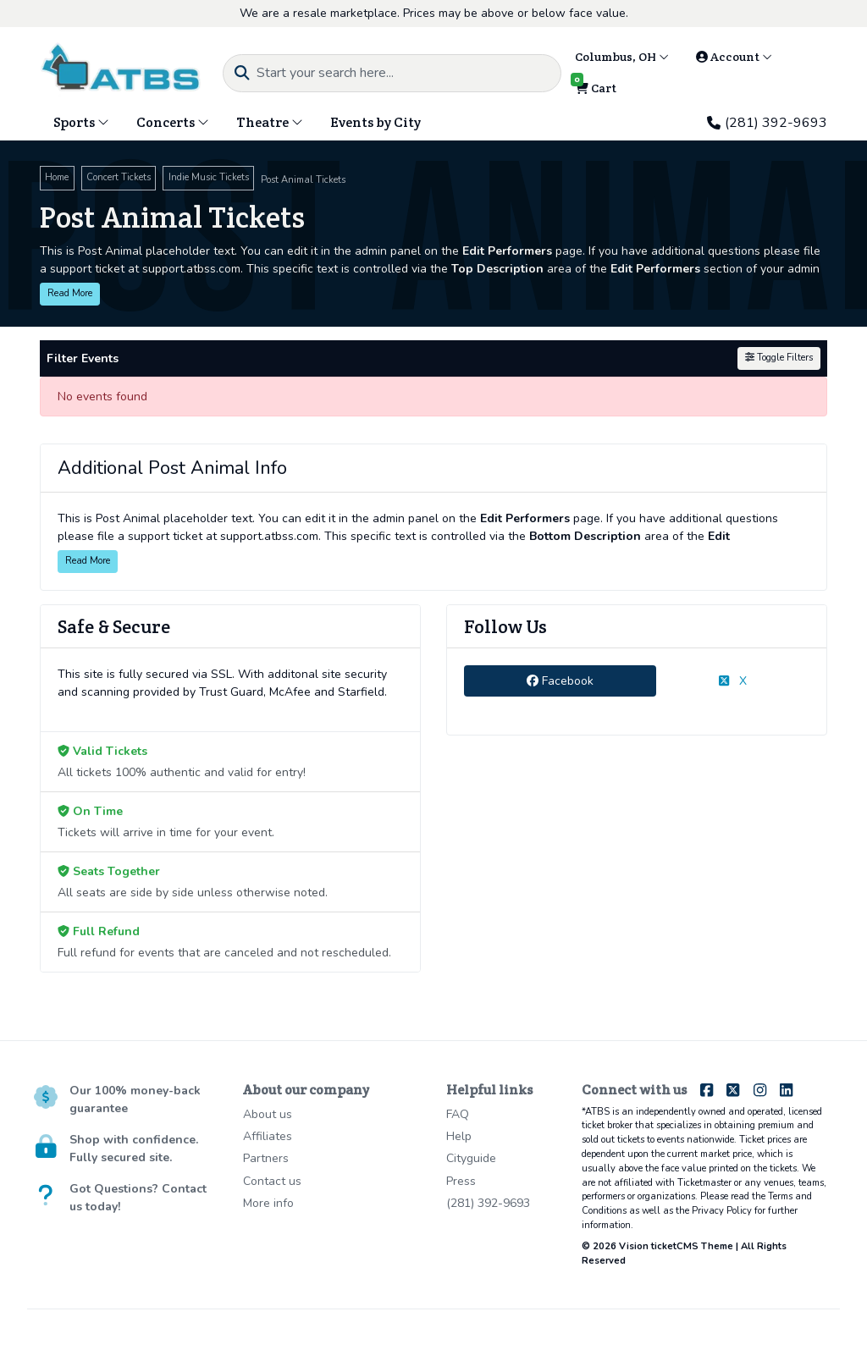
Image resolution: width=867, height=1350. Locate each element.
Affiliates (267, 1136)
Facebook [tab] (560, 681)
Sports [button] (81, 122)
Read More (69, 293)
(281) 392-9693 (767, 122)
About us (267, 1114)
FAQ (457, 1114)
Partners (266, 1158)
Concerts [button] (172, 122)
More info (268, 1203)
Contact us (272, 1181)
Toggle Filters (779, 357)
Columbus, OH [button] (622, 56)
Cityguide (471, 1158)
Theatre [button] (269, 122)
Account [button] (734, 56)
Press (461, 1181)
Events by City (375, 122)
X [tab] (733, 681)
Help (459, 1136)
